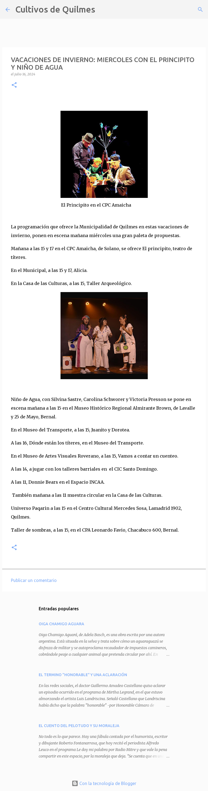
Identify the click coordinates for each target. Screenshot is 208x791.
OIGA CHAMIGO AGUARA (61, 624)
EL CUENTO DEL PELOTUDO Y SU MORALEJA (79, 725)
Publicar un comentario (34, 580)
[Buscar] (103, 9)
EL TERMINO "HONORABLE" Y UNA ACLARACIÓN (83, 675)
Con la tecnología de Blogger (104, 783)
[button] (14, 85)
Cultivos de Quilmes (55, 9)
